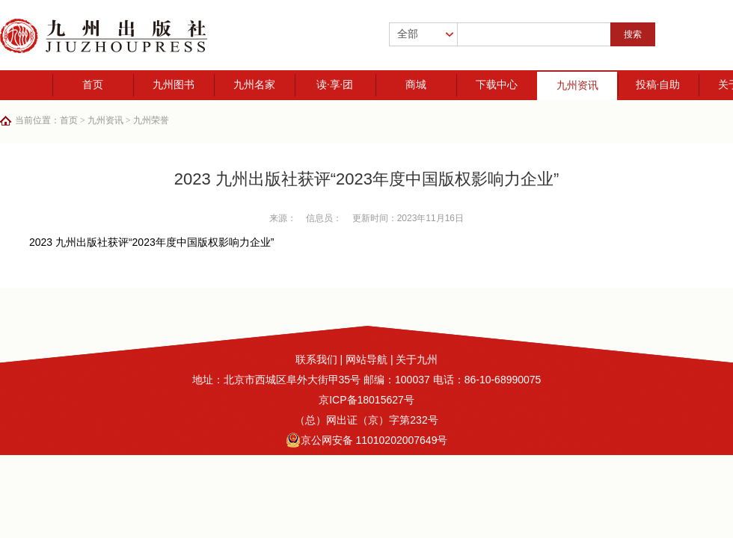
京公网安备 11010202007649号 (367, 440)
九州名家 (254, 84)
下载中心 (497, 84)
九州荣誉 (151, 120)
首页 (92, 84)
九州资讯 (577, 85)
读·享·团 (334, 84)
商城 (415, 84)
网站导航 (366, 359)
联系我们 (316, 359)
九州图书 (173, 84)
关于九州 (417, 359)
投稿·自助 (658, 84)
